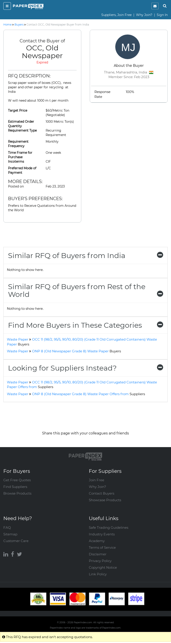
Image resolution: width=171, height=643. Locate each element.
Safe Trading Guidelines (108, 527)
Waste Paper (17, 339)
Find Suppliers (15, 487)
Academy (97, 541)
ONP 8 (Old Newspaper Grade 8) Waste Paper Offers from (88, 394)
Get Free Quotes (17, 480)
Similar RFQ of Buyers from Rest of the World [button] (85, 290)
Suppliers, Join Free (116, 15)
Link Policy (98, 574)
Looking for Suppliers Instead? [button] (85, 368)
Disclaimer (97, 554)
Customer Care (15, 541)
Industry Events (102, 534)
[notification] (155, 6)
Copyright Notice (103, 567)
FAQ (7, 527)
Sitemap (10, 534)
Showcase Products (105, 500)
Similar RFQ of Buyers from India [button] (85, 255)
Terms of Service (102, 547)
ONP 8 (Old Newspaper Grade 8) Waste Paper (76, 351)
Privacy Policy (100, 561)
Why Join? (144, 15)
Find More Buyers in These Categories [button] (85, 325)
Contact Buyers (101, 493)
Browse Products (17, 493)
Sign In (162, 15)
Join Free (96, 480)
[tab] (85, 255)
